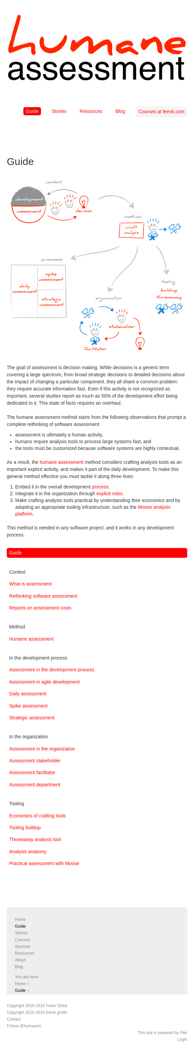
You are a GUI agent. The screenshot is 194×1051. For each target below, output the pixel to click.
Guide (32, 111)
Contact (14, 1019)
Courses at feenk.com (161, 111)
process (100, 486)
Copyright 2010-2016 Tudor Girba (37, 1005)
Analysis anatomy (27, 851)
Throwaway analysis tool (35, 839)
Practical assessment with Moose (44, 863)
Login (182, 1039)
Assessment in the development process (51, 669)
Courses (22, 939)
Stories (59, 111)
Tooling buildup (25, 827)
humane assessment (61, 462)
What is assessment (30, 584)
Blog (120, 111)
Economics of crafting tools (37, 815)
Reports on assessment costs (40, 608)
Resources (91, 111)
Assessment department (34, 784)
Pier (183, 1032)
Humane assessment (31, 639)
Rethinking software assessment (43, 596)
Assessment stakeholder (35, 760)
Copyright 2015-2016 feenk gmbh (37, 1012)
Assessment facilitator (32, 772)
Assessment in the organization (42, 748)
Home (20, 919)
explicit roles (109, 493)
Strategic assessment (32, 717)
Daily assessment (27, 693)
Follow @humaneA (24, 1026)
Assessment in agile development (44, 682)
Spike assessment (28, 706)
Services (22, 946)
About (20, 960)
